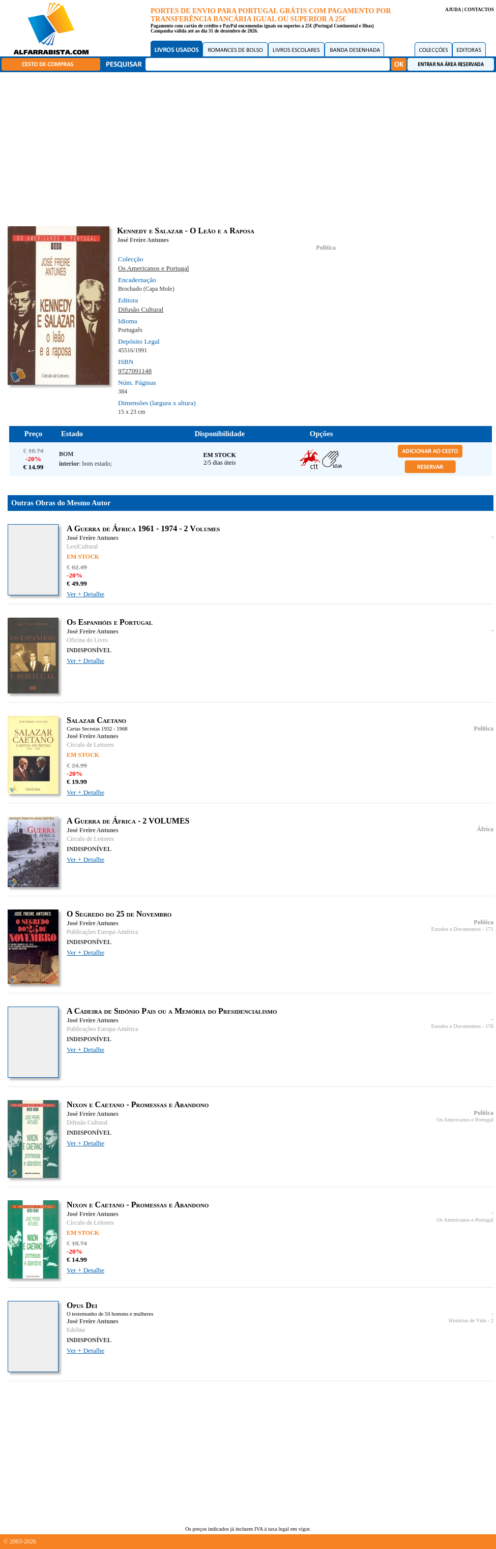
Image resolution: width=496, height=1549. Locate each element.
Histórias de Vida (467, 1320)
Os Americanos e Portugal (153, 268)
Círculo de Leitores (90, 744)
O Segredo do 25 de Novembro (119, 913)
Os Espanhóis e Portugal (110, 622)
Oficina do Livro (87, 640)
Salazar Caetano (96, 720)
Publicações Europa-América (102, 931)
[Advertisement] (250, 147)
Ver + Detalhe (85, 594)
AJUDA (453, 9)
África (485, 829)
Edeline (76, 1329)
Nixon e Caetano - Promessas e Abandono (138, 1104)
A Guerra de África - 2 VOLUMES (128, 820)
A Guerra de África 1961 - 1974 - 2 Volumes (143, 528)
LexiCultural (82, 546)
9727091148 (135, 371)
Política (326, 247)
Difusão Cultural (140, 309)
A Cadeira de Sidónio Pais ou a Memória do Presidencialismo (172, 1011)
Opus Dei (82, 1305)
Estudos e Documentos (456, 929)
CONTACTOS (479, 9)
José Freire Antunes (143, 240)
